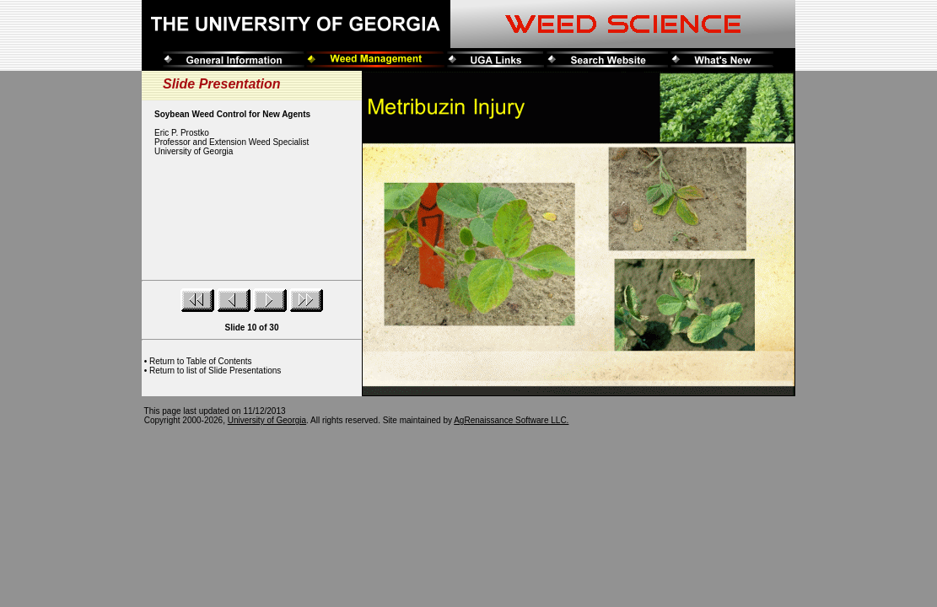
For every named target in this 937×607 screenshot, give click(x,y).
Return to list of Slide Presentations (215, 370)
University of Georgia (267, 420)
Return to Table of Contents (200, 361)
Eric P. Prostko (181, 132)
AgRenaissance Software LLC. (511, 420)
